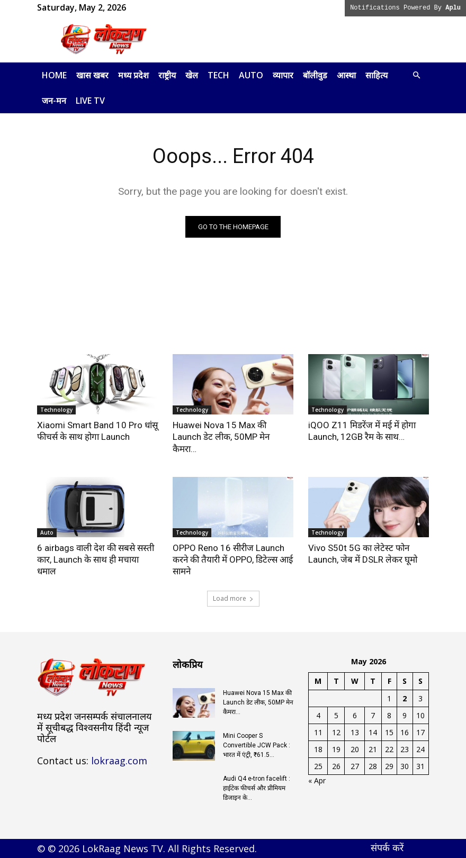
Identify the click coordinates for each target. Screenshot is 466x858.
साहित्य (376, 75)
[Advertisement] (304, 39)
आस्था (346, 75)
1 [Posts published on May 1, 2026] (389, 698)
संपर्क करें (387, 847)
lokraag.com (119, 760)
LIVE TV (90, 100)
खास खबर (92, 75)
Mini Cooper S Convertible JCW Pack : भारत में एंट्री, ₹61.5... (256, 745)
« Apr (317, 780)
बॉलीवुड (315, 75)
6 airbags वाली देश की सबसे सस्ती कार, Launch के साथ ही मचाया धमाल (95, 559)
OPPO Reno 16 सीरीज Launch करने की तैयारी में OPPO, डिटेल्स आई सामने (233, 559)
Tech (218, 75)
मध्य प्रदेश (133, 75)
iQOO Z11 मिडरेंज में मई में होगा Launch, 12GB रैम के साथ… (362, 431)
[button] (416, 75)
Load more (233, 598)
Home (54, 75)
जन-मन (54, 100)
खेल (191, 75)
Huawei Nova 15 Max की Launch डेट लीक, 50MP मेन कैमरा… (221, 437)
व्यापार (283, 75)
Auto (251, 75)
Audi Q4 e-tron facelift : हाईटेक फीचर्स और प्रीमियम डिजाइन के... (256, 788)
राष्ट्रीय (167, 75)
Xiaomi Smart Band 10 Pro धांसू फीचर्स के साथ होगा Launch (97, 431)
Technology (56, 409)
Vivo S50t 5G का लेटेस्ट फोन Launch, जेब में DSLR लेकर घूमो (362, 554)
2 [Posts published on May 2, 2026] (404, 698)
